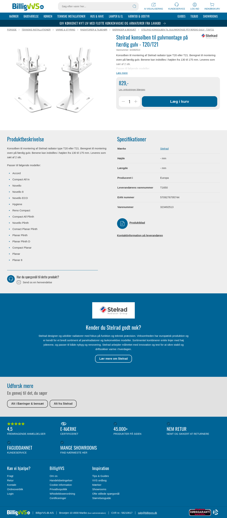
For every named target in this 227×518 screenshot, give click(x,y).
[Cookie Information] (215, 512)
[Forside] (28, 6)
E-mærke (86, 429)
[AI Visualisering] (153, 6)
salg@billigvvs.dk (147, 512)
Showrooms (210, 16)
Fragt (10, 475)
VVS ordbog (99, 480)
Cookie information (61, 484)
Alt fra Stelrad (63, 404)
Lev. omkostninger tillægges (132, 90)
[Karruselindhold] (54, 80)
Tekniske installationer (71, 16)
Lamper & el (116, 16)
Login (10, 493)
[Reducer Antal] (123, 102)
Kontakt (11, 484)
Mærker (13, 16)
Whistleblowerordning (62, 493)
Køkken (48, 16)
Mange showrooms (86, 447)
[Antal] (129, 102)
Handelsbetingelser (61, 480)
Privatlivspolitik (58, 489)
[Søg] (134, 6)
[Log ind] (195, 6)
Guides (182, 16)
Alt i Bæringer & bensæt (27, 404)
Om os (53, 475)
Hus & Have (97, 16)
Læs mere (122, 73)
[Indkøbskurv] (212, 6)
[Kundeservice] (177, 6)
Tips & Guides (100, 475)
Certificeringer (58, 498)
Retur (10, 480)
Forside (11, 30)
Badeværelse (31, 16)
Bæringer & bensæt (124, 30)
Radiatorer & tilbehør (93, 30)
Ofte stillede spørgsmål (105, 493)
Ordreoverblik (15, 489)
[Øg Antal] (135, 102)
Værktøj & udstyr (139, 16)
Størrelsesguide (101, 498)
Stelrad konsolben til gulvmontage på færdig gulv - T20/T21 (177, 30)
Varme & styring (65, 30)
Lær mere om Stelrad (113, 359)
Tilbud (194, 16)
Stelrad (164, 148)
